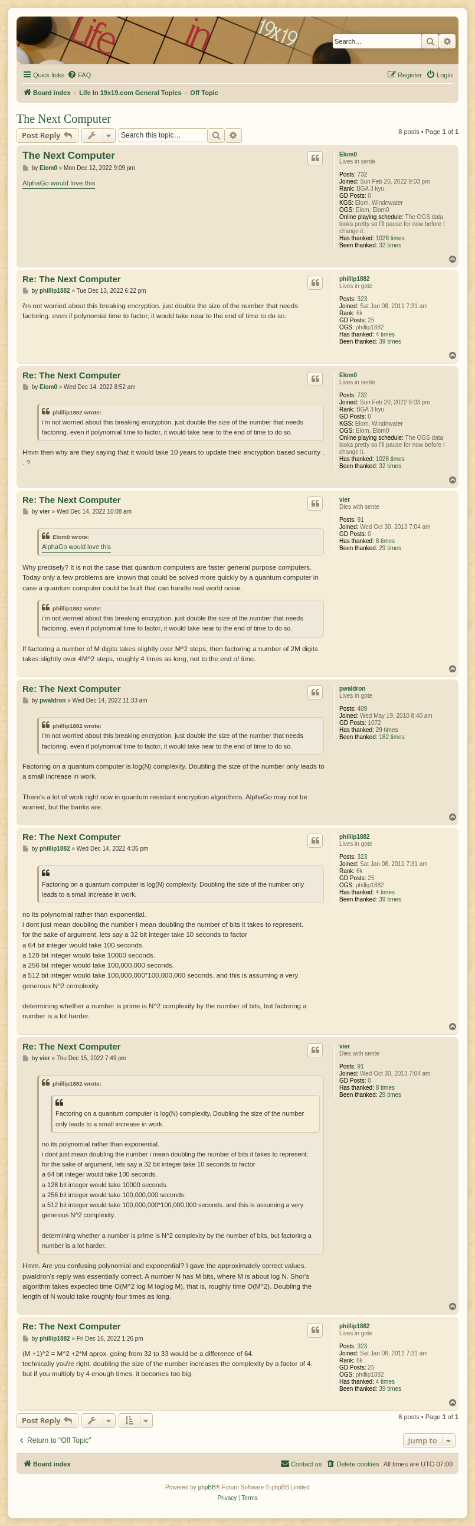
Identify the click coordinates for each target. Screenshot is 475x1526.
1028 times (390, 238)
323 (363, 299)
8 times (385, 541)
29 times (390, 548)
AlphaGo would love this (58, 183)
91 (361, 520)
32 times (390, 245)
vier (344, 499)
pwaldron (352, 688)
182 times (391, 737)
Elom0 (348, 154)
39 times (390, 341)
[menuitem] (79, 75)
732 (363, 174)
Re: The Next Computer (71, 279)
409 (363, 708)
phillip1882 (354, 279)
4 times (385, 334)
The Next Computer (64, 118)
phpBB (207, 1487)
